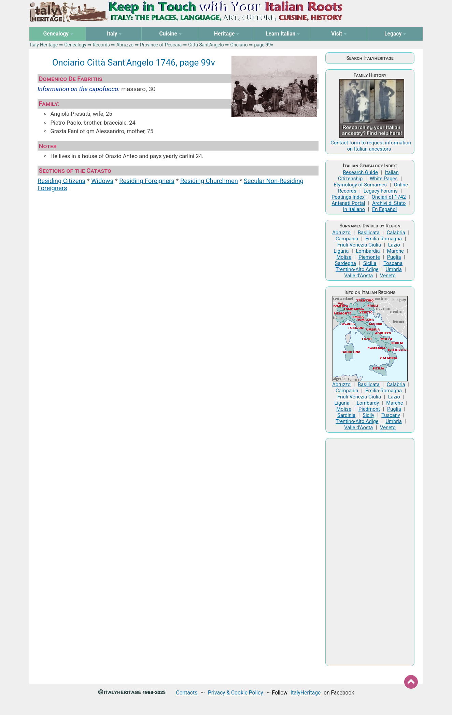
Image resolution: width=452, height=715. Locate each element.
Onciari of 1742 (389, 197)
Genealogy (75, 44)
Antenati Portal (348, 203)
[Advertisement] (369, 552)
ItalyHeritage (306, 692)
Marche (395, 251)
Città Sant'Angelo (206, 44)
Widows (102, 180)
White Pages (384, 179)
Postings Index (348, 197)
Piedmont (369, 409)
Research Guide (360, 172)
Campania (347, 239)
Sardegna (345, 263)
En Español (384, 209)
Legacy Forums (381, 191)
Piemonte (369, 257)
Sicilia (370, 263)
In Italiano (354, 209)
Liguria (341, 251)
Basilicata (369, 232)
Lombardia (368, 251)
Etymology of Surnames (360, 185)
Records (101, 44)
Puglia (394, 257)
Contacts (187, 692)
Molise (343, 257)
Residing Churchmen (209, 180)
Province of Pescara (161, 44)
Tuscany (390, 415)
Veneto (388, 275)
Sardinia (346, 415)
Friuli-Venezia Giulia (359, 245)
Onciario (239, 44)
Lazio (394, 245)
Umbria (393, 269)
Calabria (396, 232)
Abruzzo (124, 44)
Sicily (368, 415)
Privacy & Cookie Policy (235, 692)
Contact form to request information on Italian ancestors (370, 146)
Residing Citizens (61, 180)
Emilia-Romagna (383, 239)
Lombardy (368, 403)
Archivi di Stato (389, 203)
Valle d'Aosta (358, 275)
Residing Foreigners (146, 180)
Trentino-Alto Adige (357, 269)
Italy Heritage (44, 44)
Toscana (392, 263)
